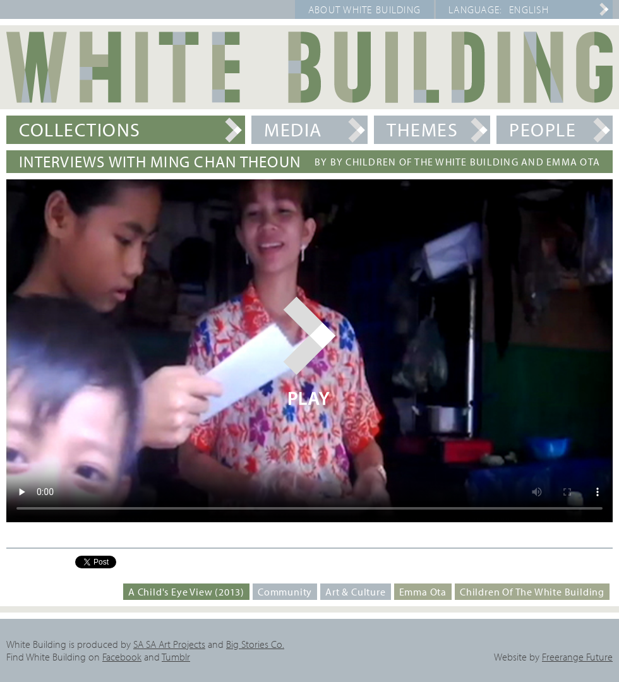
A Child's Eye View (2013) (186, 591)
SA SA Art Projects (169, 644)
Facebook (121, 656)
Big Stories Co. (255, 644)
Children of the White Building (532, 591)
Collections (80, 129)
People (542, 129)
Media (293, 129)
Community (285, 591)
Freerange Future (577, 656)
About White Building (364, 9)
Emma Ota (423, 591)
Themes (422, 129)
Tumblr (176, 656)
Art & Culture (355, 591)
